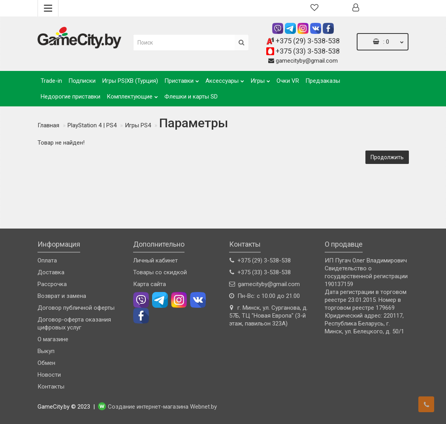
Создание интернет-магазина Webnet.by (162, 407)
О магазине (53, 339)
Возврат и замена (62, 295)
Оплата (47, 260)
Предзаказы (322, 80)
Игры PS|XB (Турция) (130, 80)
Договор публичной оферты (76, 307)
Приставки (181, 78)
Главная (48, 125)
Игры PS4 (138, 125)
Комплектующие (132, 94)
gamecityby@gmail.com (307, 60)
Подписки (82, 80)
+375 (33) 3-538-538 (308, 51)
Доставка (51, 272)
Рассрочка (52, 284)
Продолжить (387, 157)
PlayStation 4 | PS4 (92, 125)
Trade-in (51, 80)
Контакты (51, 386)
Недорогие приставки (70, 96)
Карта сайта (149, 284)
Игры (260, 78)
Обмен (46, 362)
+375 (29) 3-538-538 (308, 41)
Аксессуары (224, 78)
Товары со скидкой (160, 272)
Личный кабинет (155, 260)
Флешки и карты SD (191, 96)
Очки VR (288, 80)
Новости (49, 374)
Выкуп (46, 351)
